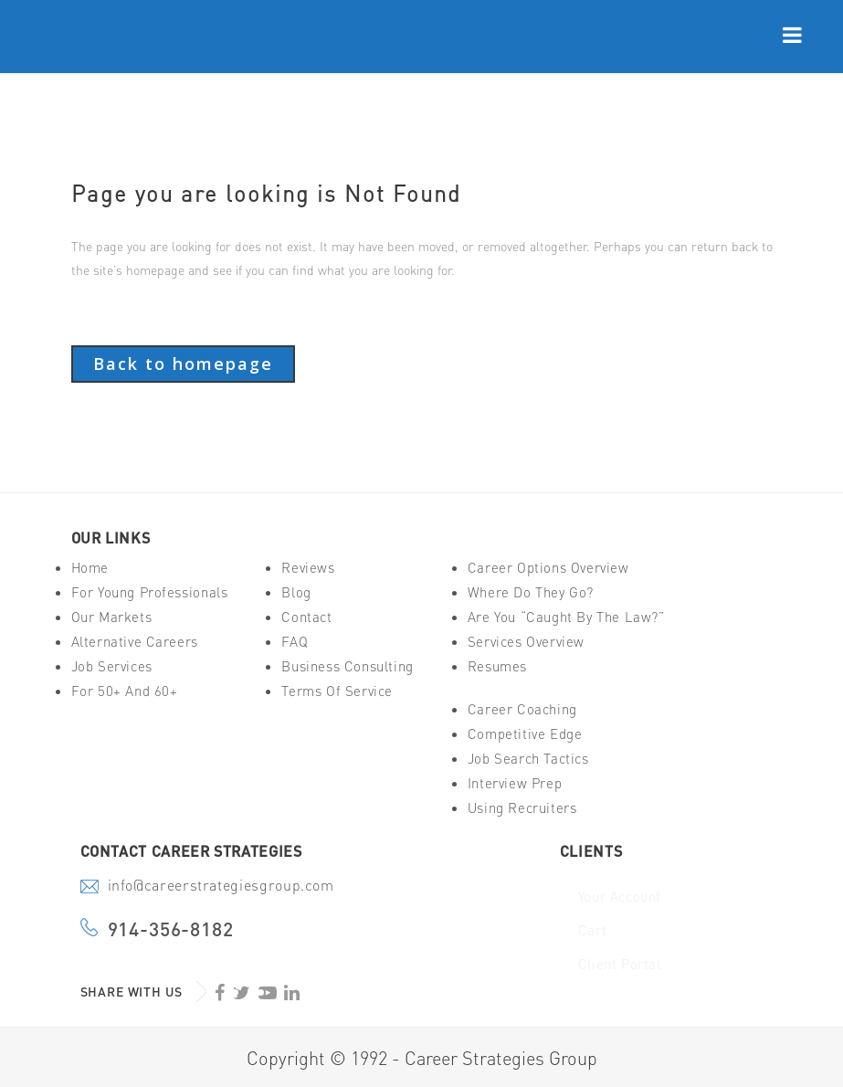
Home (90, 567)
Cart (592, 930)
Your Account (619, 896)
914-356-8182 (171, 929)
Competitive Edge (525, 734)
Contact (306, 617)
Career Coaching (522, 709)
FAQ (294, 641)
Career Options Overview (548, 567)
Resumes (497, 666)
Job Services (112, 666)
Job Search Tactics (528, 758)
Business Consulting (347, 666)
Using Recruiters (522, 808)
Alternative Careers (134, 641)
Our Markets (112, 617)
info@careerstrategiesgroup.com (221, 887)
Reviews (307, 567)
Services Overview (526, 641)
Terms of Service (337, 691)
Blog (296, 592)
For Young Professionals (149, 592)
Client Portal (619, 964)
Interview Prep (515, 783)
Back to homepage (183, 364)
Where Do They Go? (531, 592)
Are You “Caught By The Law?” (566, 617)
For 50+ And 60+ (124, 691)
